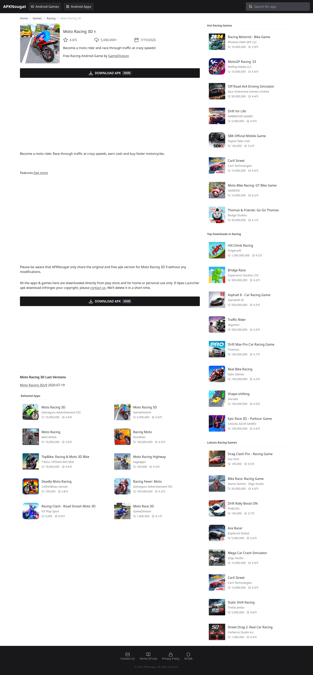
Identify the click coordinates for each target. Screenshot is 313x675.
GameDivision (118, 56)
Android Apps (78, 6)
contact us (98, 288)
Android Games (45, 6)
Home (24, 18)
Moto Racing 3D (78, 31)
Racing (51, 18)
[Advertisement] (110, 117)
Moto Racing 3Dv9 (33, 385)
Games (37, 18)
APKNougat (14, 6)
